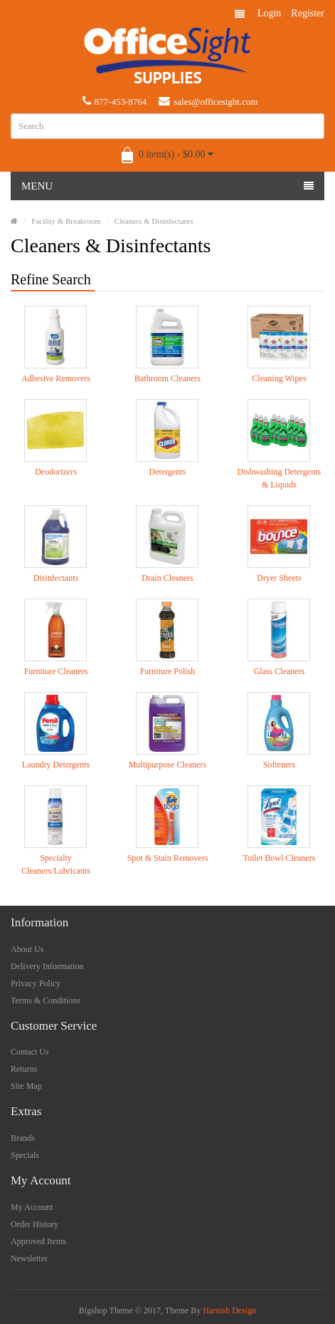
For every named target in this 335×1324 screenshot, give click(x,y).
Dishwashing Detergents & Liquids (279, 478)
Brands (23, 1138)
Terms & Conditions (45, 1000)
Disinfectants (55, 578)
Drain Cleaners (167, 578)
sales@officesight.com (208, 101)
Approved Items (38, 1241)
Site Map (26, 1086)
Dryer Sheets (279, 578)
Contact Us (30, 1052)
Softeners (279, 765)
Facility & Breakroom (65, 221)
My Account (32, 1207)
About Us (27, 949)
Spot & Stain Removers (167, 858)
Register (307, 13)
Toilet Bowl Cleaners (279, 858)
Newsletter (29, 1258)
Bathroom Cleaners (167, 378)
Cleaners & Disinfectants (154, 221)
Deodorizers (56, 472)
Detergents (167, 472)
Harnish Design (229, 1310)
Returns (24, 1069)
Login (269, 13)
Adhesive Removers (55, 378)
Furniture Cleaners (56, 671)
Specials (25, 1155)
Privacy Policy (35, 983)
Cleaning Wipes (279, 378)
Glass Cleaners (279, 671)
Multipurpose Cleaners (168, 765)
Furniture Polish (168, 671)
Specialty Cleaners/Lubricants (55, 864)
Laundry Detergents (56, 765)
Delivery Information (47, 966)
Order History (34, 1224)
